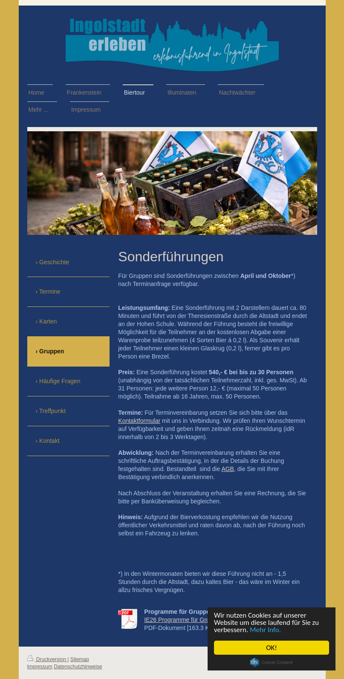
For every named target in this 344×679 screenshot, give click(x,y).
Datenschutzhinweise (78, 667)
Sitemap (79, 659)
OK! (271, 647)
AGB (227, 468)
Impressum (39, 667)
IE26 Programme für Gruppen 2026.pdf (196, 619)
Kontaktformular (139, 420)
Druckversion (47, 659)
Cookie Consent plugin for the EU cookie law (271, 662)
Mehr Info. (265, 629)
